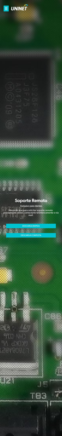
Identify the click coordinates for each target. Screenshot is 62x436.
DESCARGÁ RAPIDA (31, 226)
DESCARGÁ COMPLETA (31, 235)
